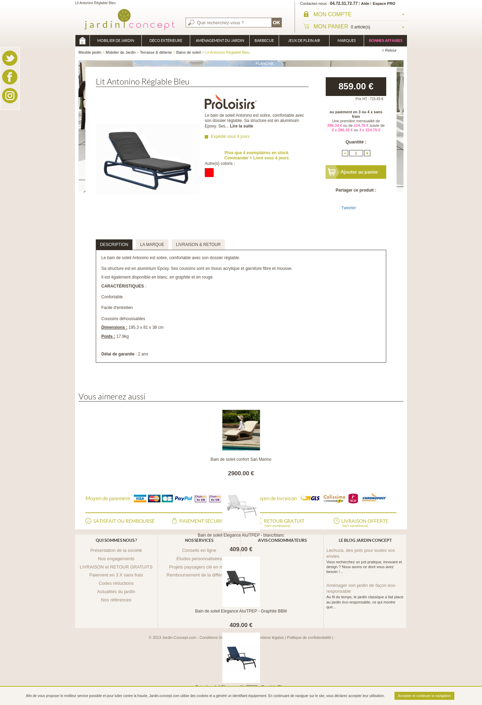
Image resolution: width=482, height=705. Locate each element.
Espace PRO (384, 3)
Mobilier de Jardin (115, 40)
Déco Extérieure (165, 40)
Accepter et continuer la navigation (424, 696)
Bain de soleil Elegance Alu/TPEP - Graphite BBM (241, 611)
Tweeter (348, 207)
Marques (346, 40)
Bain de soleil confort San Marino (241, 459)
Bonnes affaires (385, 40)
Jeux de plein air (304, 40)
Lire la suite (241, 126)
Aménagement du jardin (220, 40)
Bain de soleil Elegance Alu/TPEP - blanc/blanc (241, 535)
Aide (365, 3)
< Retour (389, 50)
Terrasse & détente (156, 52)
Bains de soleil (188, 52)
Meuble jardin (82, 40)
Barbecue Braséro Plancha (264, 42)
